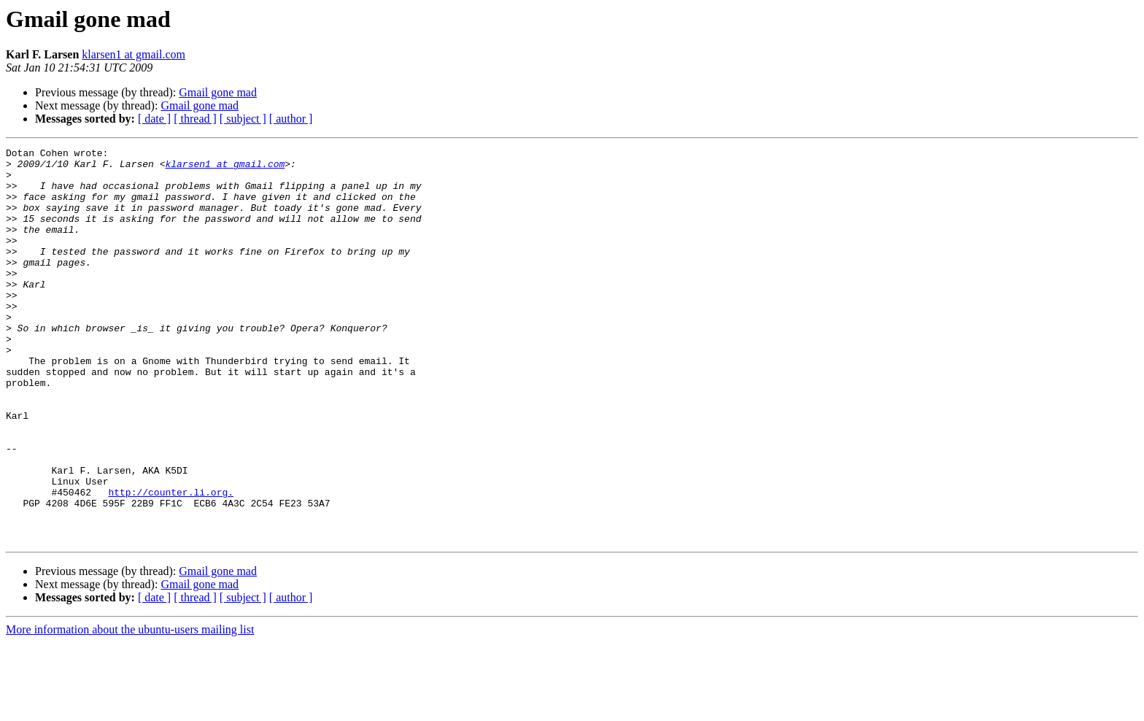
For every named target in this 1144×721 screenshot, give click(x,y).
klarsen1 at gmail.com (133, 54)
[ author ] (291, 118)
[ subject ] (243, 118)
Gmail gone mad (218, 92)
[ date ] (154, 118)
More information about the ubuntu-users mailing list (130, 708)
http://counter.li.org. (170, 561)
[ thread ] (195, 118)
